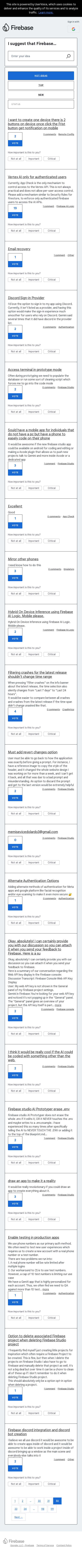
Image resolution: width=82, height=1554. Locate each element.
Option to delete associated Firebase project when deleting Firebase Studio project (37, 1340)
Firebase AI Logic (65, 206)
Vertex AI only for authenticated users (37, 177)
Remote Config (66, 134)
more (58, 1005)
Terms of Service (45, 1545)
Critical (54, 159)
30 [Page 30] (39, 1501)
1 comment (48, 206)
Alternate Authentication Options (33, 881)
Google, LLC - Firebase (22, 1545)
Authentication (66, 327)
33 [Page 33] (16, 1509)
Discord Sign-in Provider (26, 298)
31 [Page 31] (48, 1501)
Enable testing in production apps (33, 1237)
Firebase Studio (66, 387)
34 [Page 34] (25, 1509)
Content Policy (64, 1545)
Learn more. (45, 12)
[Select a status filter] (41, 104)
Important (35, 159)
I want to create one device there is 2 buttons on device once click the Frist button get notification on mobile (36, 124)
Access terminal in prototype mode (35, 370)
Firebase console (65, 1009)
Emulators (69, 569)
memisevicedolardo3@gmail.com (33, 832)
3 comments (49, 134)
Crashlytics (68, 709)
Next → (19, 1517)
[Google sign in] (73, 29)
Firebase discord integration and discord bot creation (39, 1432)
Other (71, 255)
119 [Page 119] (52, 1509)
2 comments (49, 838)
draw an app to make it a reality (32, 1181)
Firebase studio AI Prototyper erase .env (39, 1109)
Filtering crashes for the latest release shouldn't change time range (37, 675)
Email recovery (19, 249)
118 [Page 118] (42, 1509)
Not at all (17, 159)
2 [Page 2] (22, 1501)
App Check (68, 516)
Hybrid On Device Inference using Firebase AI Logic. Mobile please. (40, 614)
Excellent (15, 506)
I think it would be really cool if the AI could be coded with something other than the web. (40, 1056)
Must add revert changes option (32, 752)
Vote (15, 143)
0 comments (49, 327)
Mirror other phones (23, 559)
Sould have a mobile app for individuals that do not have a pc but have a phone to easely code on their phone (41, 434)
